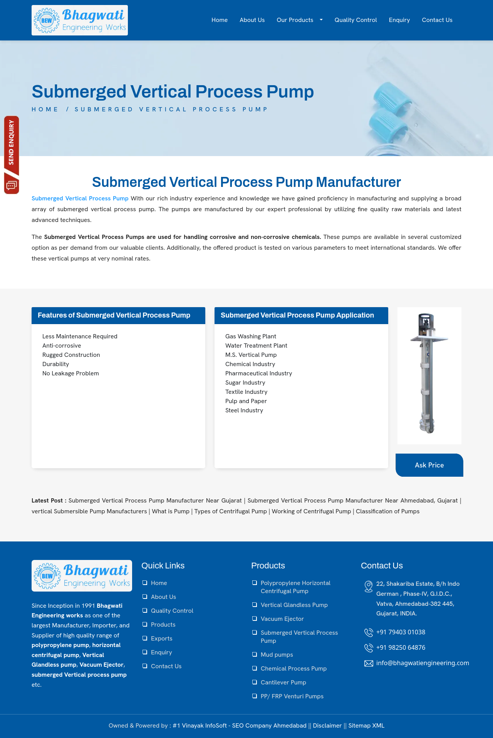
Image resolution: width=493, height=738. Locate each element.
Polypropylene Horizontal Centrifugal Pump (295, 587)
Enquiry (399, 20)
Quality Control (356, 20)
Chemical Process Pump (294, 668)
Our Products (296, 20)
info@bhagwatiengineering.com (422, 663)
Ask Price (429, 465)
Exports (162, 638)
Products (163, 624)
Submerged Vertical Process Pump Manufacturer (246, 182)
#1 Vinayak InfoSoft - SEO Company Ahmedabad (240, 725)
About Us (252, 20)
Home (219, 20)
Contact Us (437, 20)
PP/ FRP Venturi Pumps (292, 696)
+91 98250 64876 (400, 647)
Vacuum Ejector (282, 619)
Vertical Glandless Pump (294, 605)
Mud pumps (277, 655)
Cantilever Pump (283, 682)
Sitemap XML (366, 725)
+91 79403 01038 (400, 632)
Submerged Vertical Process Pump (172, 109)
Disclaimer (327, 725)
